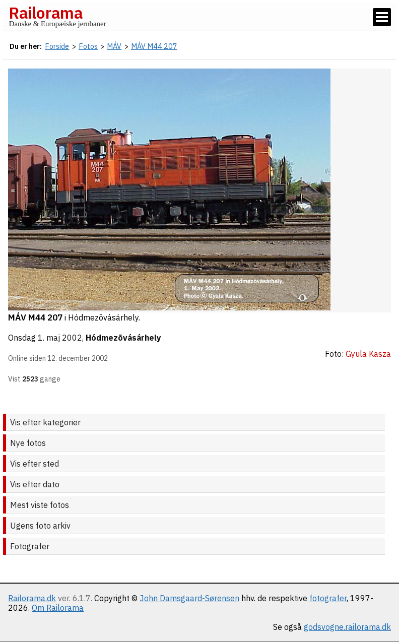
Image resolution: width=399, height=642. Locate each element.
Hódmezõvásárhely (123, 338)
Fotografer (29, 546)
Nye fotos (28, 443)
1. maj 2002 (60, 338)
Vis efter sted (34, 464)
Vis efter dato (34, 484)
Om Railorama (58, 608)
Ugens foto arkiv (40, 526)
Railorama (46, 13)
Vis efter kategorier (45, 422)
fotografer (328, 598)
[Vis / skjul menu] (382, 17)
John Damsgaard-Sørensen (189, 598)
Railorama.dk (32, 598)
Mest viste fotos (39, 505)
